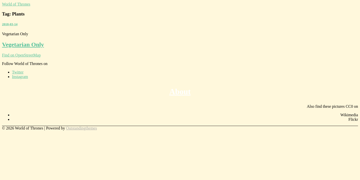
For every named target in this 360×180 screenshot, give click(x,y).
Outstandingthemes (81, 128)
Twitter (18, 72)
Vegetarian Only (23, 44)
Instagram (20, 76)
